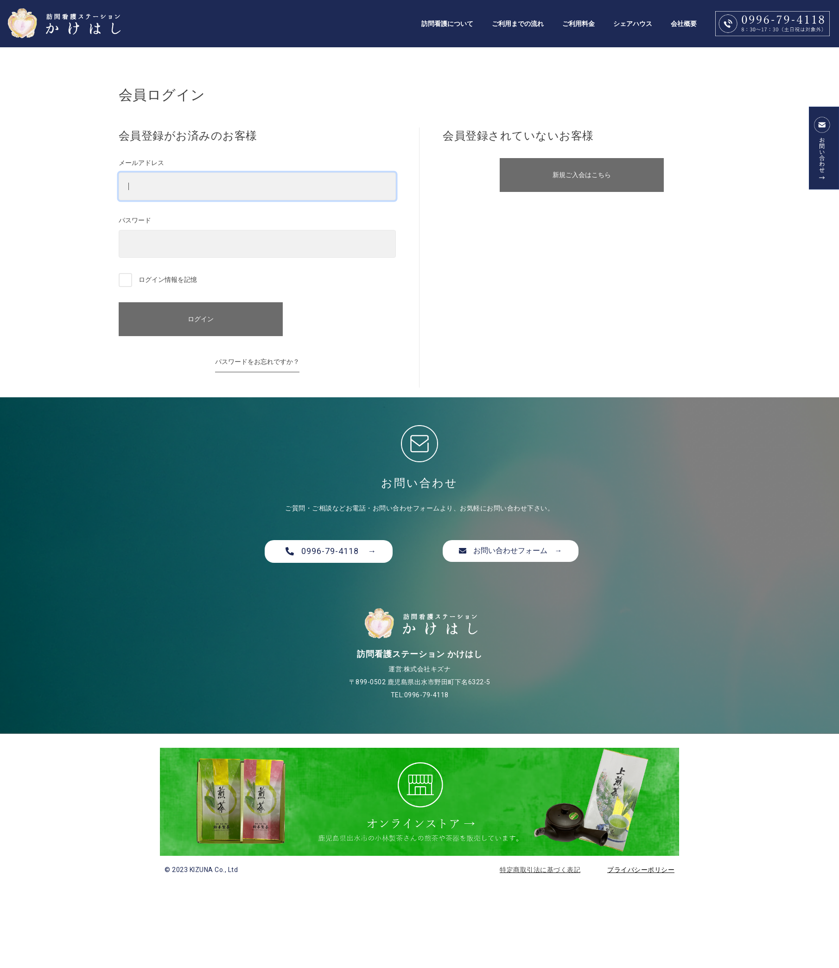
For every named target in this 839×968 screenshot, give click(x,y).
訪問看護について (447, 23)
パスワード (257, 237)
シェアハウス (632, 23)
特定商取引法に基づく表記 (540, 869)
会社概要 (684, 23)
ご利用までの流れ (518, 23)
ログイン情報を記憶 (158, 280)
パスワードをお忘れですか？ (257, 361)
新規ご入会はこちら (582, 174)
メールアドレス (257, 179)
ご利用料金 (578, 23)
